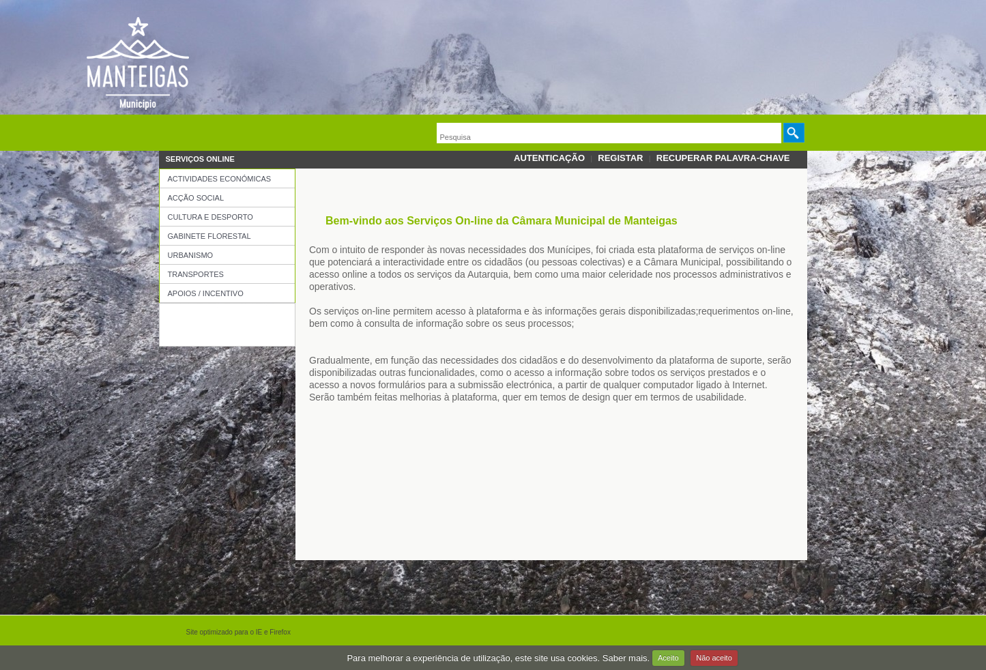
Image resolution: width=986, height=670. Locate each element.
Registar (620, 158)
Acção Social (196, 198)
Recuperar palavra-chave (723, 158)
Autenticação (549, 158)
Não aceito (714, 658)
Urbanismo (191, 255)
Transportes (196, 274)
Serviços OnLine (200, 159)
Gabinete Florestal (209, 236)
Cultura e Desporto (210, 217)
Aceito (668, 658)
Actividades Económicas (220, 179)
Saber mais (625, 657)
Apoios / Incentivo (206, 293)
